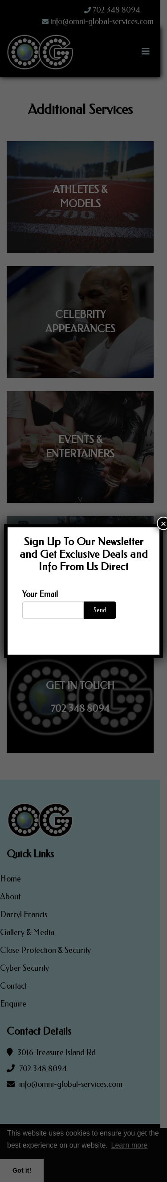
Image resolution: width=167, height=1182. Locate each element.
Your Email (40, 594)
